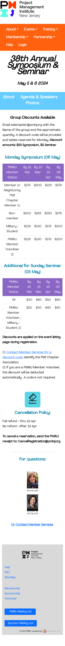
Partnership (43, 37)
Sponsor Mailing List (21, 623)
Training (49, 29)
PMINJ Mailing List (20, 611)
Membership (16, 37)
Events (29, 29)
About (11, 29)
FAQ (7, 572)
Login (22, 45)
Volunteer (11, 598)
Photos (32, 103)
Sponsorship (12, 593)
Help (9, 45)
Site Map (10, 577)
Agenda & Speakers (38, 97)
